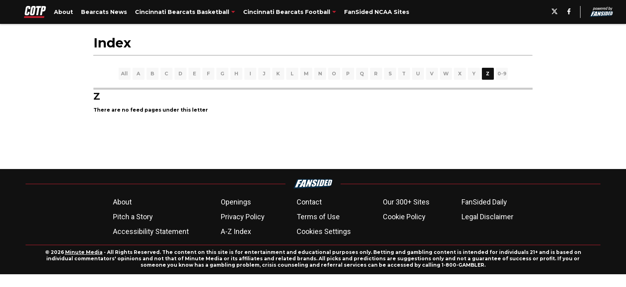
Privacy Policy (243, 216)
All (124, 74)
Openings (236, 202)
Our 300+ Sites (406, 202)
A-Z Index (236, 231)
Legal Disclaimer (487, 216)
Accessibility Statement (151, 231)
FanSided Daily (484, 202)
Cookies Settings (324, 231)
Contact (309, 202)
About (122, 202)
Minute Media (84, 252)
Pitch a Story (133, 216)
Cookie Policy (404, 216)
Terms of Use (318, 216)
